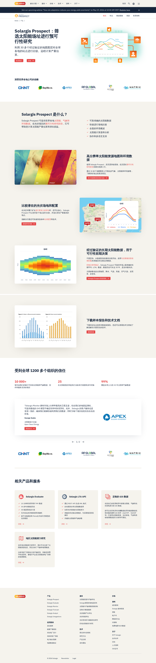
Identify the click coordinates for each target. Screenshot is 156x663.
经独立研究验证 (93, 265)
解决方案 (34, 3)
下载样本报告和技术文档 (103, 320)
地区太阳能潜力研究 (35, 538)
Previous (73, 442)
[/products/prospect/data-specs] (45, 264)
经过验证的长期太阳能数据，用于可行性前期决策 (109, 252)
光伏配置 (47, 219)
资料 (69, 3)
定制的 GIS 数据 (120, 496)
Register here (125, 10)
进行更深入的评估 (42, 210)
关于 (77, 3)
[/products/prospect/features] (110, 215)
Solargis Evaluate (34, 496)
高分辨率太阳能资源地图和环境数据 (109, 158)
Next (83, 442)
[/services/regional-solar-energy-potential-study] (21, 538)
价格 (52, 3)
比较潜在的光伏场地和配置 (40, 206)
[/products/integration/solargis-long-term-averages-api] (64, 497)
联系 (124, 3)
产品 (22, 20)
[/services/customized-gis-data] (108, 497)
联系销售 (136, 16)
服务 (44, 3)
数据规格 (119, 16)
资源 (128, 16)
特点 (111, 16)
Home (16, 20)
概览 (104, 16)
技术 (60, 3)
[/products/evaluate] (21, 497)
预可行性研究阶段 (54, 123)
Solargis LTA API (77, 496)
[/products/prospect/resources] (45, 326)
